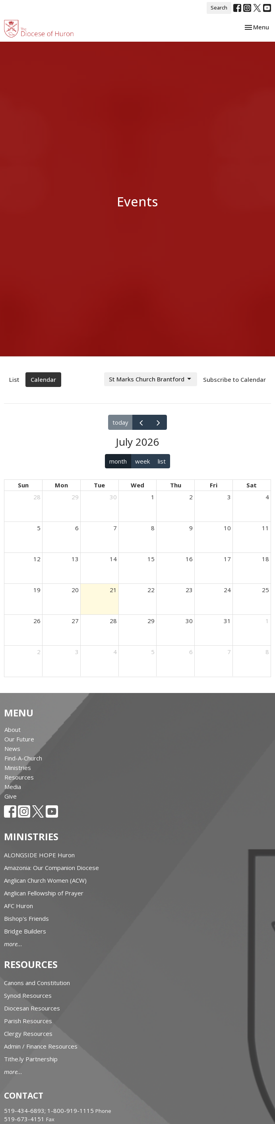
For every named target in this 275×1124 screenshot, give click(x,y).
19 (37, 590)
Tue (99, 485)
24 (227, 590)
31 (227, 621)
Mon (61, 485)
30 (113, 497)
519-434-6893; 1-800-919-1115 (49, 1110)
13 (75, 559)
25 (265, 590)
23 (189, 590)
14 (113, 559)
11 (265, 528)
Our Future (19, 739)
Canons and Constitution (37, 983)
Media (12, 787)
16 (189, 559)
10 (227, 528)
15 (151, 559)
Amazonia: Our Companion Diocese (51, 868)
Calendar (43, 379)
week (142, 461)
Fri (213, 485)
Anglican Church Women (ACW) (45, 880)
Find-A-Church (23, 758)
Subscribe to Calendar (234, 379)
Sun (23, 485)
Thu (175, 485)
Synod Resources (28, 995)
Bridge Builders (25, 931)
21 (113, 590)
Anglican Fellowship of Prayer (43, 893)
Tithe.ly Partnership (31, 1059)
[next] (158, 422)
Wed (137, 485)
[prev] (141, 422)
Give (10, 796)
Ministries (17, 768)
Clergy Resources (28, 1033)
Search (219, 7)
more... (13, 944)
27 (75, 621)
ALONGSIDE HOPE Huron (39, 855)
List (14, 379)
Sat (251, 485)
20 (75, 590)
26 (37, 621)
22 (151, 590)
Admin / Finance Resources (40, 1046)
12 (37, 559)
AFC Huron (18, 906)
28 (37, 497)
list (162, 461)
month (118, 461)
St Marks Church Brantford (150, 379)
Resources (19, 777)
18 (265, 559)
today (120, 422)
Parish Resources (28, 1021)
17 (227, 559)
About (12, 729)
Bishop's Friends (26, 918)
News (12, 749)
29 (75, 497)
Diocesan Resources (32, 1008)
